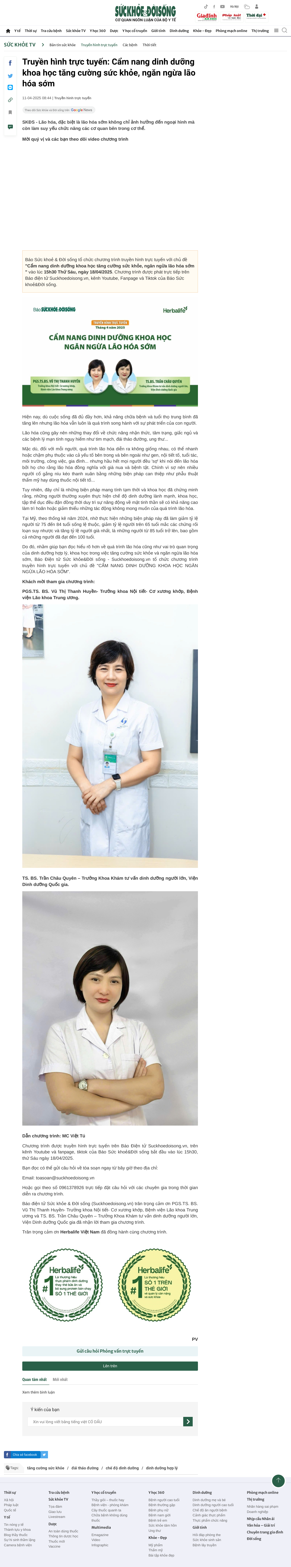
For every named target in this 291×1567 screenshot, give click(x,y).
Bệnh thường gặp (161, 1505)
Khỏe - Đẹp (202, 31)
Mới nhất (60, 1379)
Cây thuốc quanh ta (106, 1510)
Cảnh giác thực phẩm (209, 1515)
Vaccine (54, 1546)
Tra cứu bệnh (51, 31)
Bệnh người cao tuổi (163, 1500)
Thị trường (260, 31)
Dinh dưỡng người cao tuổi (213, 1505)
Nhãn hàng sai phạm (262, 1506)
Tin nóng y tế (14, 1525)
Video (95, 1540)
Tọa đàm (55, 1506)
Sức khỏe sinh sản (207, 1540)
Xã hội (9, 1500)
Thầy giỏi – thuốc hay (107, 1500)
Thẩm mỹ (155, 1550)
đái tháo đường (85, 1468)
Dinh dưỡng (179, 31)
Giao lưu (55, 1512)
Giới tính (158, 31)
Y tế (17, 31)
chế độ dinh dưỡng (122, 1468)
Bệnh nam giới (159, 1515)
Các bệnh (130, 45)
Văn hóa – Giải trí (261, 1525)
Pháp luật (11, 1505)
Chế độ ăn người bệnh (210, 1510)
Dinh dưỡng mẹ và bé (209, 1500)
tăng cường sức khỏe (45, 1468)
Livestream (56, 1517)
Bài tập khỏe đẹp (161, 1555)
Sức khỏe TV (75, 31)
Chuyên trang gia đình (265, 1532)
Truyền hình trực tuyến (99, 45)
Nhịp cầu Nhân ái (260, 1519)
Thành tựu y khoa (17, 1530)
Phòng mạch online (231, 31)
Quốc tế (10, 1510)
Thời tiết (150, 45)
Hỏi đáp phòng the (207, 1535)
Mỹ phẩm (155, 1545)
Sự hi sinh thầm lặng (19, 1540)
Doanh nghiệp (257, 1512)
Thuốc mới (56, 1541)
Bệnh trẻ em (157, 1520)
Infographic (99, 1545)
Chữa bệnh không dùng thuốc (109, 1517)
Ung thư (154, 1531)
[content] (105, 1421)
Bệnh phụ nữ (158, 1510)
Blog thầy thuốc (16, 1535)
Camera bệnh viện (18, 1545)
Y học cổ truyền (134, 31)
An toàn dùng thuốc (63, 1531)
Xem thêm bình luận (38, 1392)
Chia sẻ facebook (25, 1455)
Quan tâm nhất (34, 1379)
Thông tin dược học (63, 1536)
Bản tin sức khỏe (63, 45)
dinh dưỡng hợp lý (162, 1468)
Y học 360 (98, 31)
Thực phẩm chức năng (210, 1520)
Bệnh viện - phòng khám (109, 1505)
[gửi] (188, 1421)
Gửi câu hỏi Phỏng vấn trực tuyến (110, 1351)
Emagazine (100, 1535)
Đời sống (254, 1539)
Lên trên (110, 1366)
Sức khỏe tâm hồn (162, 1525)
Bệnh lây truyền (205, 1545)
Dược (114, 31)
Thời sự (30, 31)
